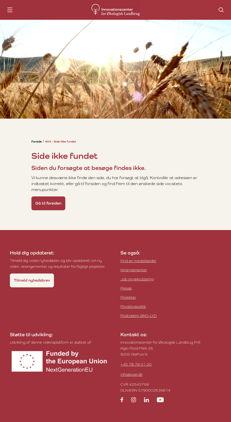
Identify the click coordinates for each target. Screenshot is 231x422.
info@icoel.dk (131, 374)
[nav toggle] (10, 10)
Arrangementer (133, 270)
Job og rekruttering (137, 279)
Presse (126, 288)
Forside (36, 141)
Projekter (128, 297)
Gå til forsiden (48, 203)
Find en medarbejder (138, 261)
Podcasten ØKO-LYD (138, 316)
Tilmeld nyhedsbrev (32, 280)
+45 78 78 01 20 (136, 364)
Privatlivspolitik (133, 306)
